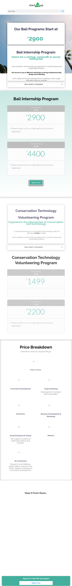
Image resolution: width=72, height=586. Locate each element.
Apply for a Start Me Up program (36, 578)
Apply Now (36, 182)
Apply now (36, 583)
